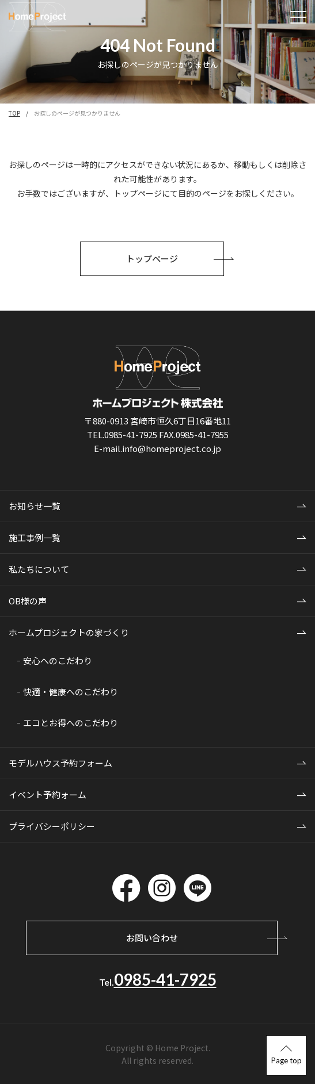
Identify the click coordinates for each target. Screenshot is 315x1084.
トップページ (175, 258)
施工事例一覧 (34, 537)
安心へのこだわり (57, 660)
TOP (14, 113)
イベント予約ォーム (47, 794)
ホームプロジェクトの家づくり (69, 632)
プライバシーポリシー (52, 826)
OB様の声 (28, 601)
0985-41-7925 (165, 979)
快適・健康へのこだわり (70, 691)
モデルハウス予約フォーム (60, 763)
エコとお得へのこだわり (70, 723)
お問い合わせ (202, 938)
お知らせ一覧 (34, 506)
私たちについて (39, 569)
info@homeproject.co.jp (171, 448)
